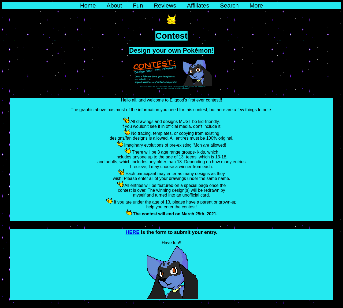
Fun (138, 5)
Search (229, 5)
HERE (133, 232)
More (256, 5)
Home (88, 5)
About (114, 5)
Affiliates (198, 5)
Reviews (165, 5)
